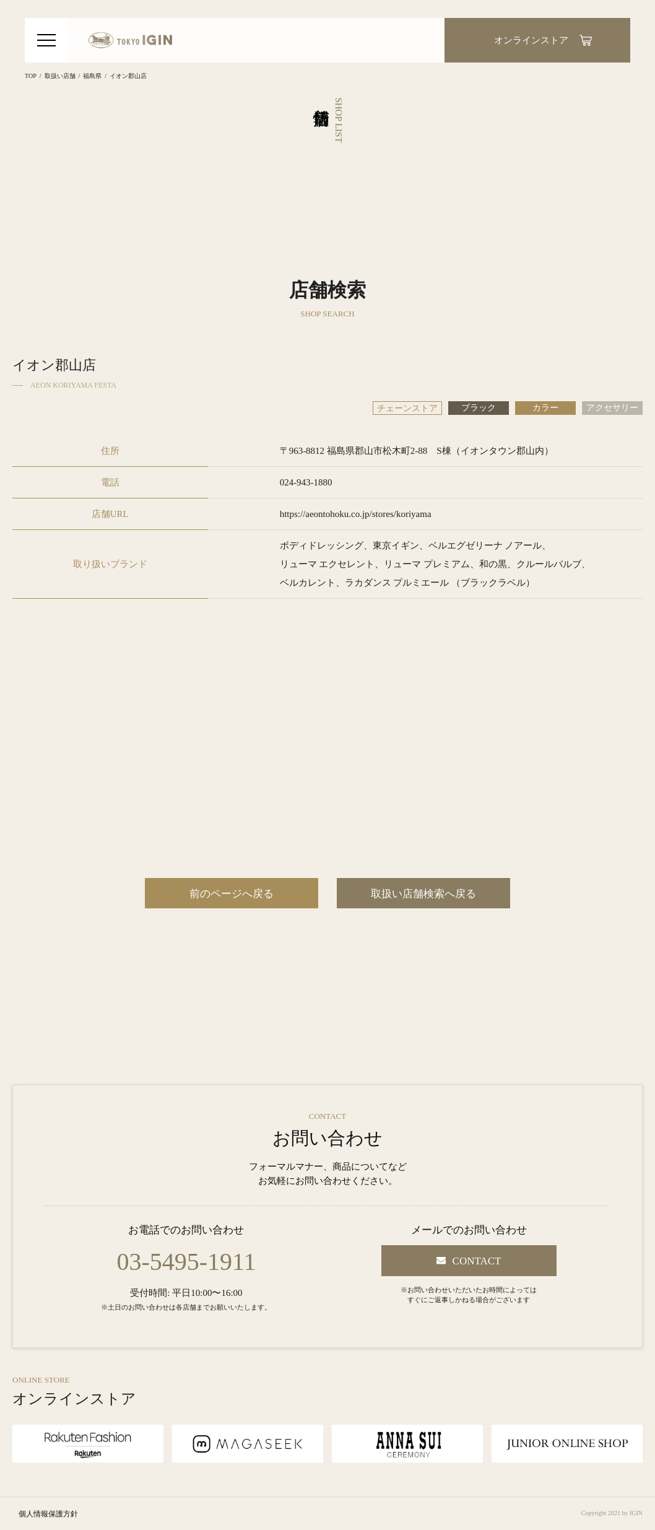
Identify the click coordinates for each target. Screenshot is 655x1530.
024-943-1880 (306, 482)
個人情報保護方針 (48, 1514)
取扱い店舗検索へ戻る (423, 894)
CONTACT (477, 1261)
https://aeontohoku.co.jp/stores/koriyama (356, 514)
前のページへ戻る (231, 894)
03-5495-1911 (186, 1262)
